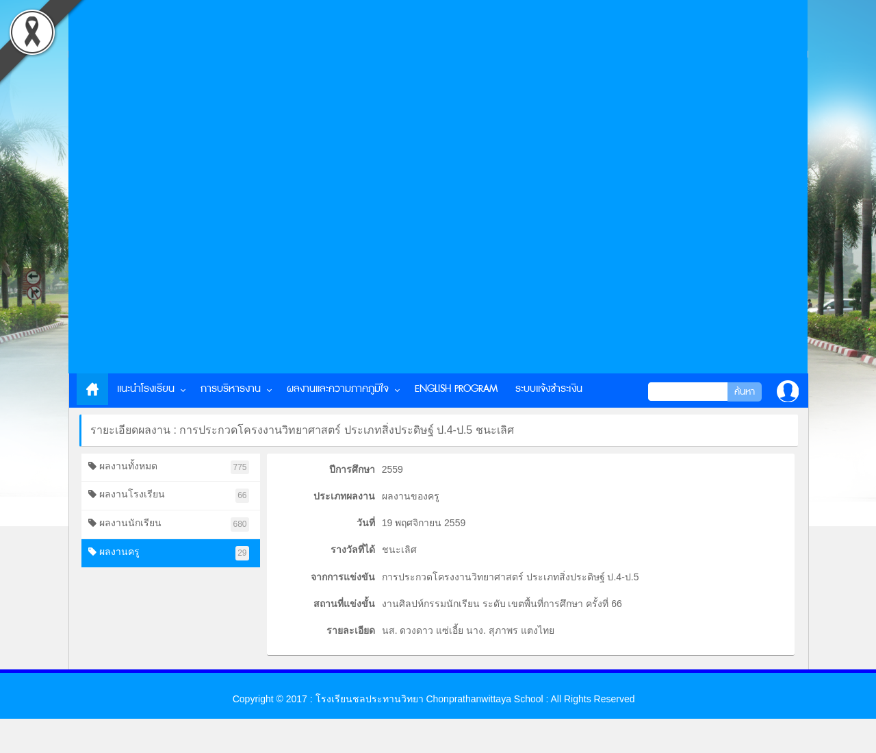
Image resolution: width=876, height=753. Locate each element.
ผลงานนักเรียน (168, 524)
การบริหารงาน (231, 389)
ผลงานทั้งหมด (168, 467)
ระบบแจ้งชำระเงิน (548, 389)
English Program (456, 389)
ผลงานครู (168, 553)
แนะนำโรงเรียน (146, 389)
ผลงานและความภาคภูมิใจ (338, 389)
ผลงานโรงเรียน (168, 496)
